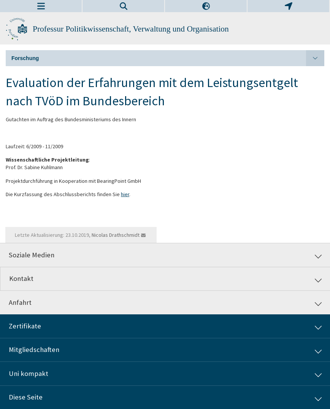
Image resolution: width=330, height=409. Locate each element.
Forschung (167, 58)
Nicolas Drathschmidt (116, 234)
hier (125, 194)
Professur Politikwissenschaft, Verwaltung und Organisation (131, 28)
